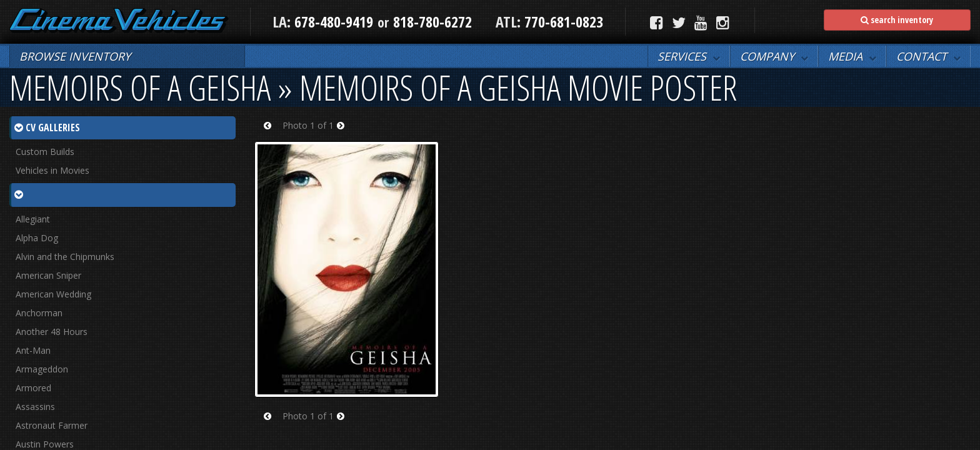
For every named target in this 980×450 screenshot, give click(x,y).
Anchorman (39, 313)
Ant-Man (33, 350)
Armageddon (42, 369)
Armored (33, 388)
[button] (689, 56)
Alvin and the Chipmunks (65, 256)
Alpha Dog (37, 238)
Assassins (35, 406)
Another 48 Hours (52, 332)
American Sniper (48, 275)
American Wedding (53, 294)
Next (344, 133)
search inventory (897, 20)
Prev (271, 133)
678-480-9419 (333, 21)
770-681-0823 (562, 21)
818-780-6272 (432, 21)
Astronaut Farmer (52, 425)
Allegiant (33, 219)
